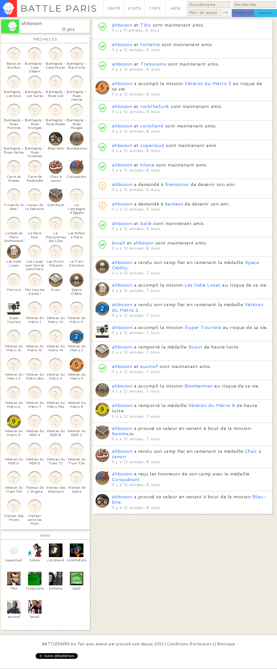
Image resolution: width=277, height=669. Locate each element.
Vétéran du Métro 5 (208, 83)
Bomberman (199, 386)
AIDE (176, 8)
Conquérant (126, 479)
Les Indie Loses (202, 285)
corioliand (151, 126)
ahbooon (31, 23)
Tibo (145, 25)
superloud (152, 145)
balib (146, 223)
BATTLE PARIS (59, 8)
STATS (134, 8)
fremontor (177, 184)
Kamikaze (123, 433)
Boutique (226, 644)
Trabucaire (153, 64)
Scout (195, 347)
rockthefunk (154, 106)
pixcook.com (128, 644)
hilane (147, 165)
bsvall (118, 243)
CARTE (114, 8)
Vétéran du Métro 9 (211, 405)
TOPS (155, 8)
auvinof (149, 366)
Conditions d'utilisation (189, 644)
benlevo (174, 204)
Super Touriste (203, 327)
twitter (265, 13)
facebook (243, 13)
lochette (150, 44)
